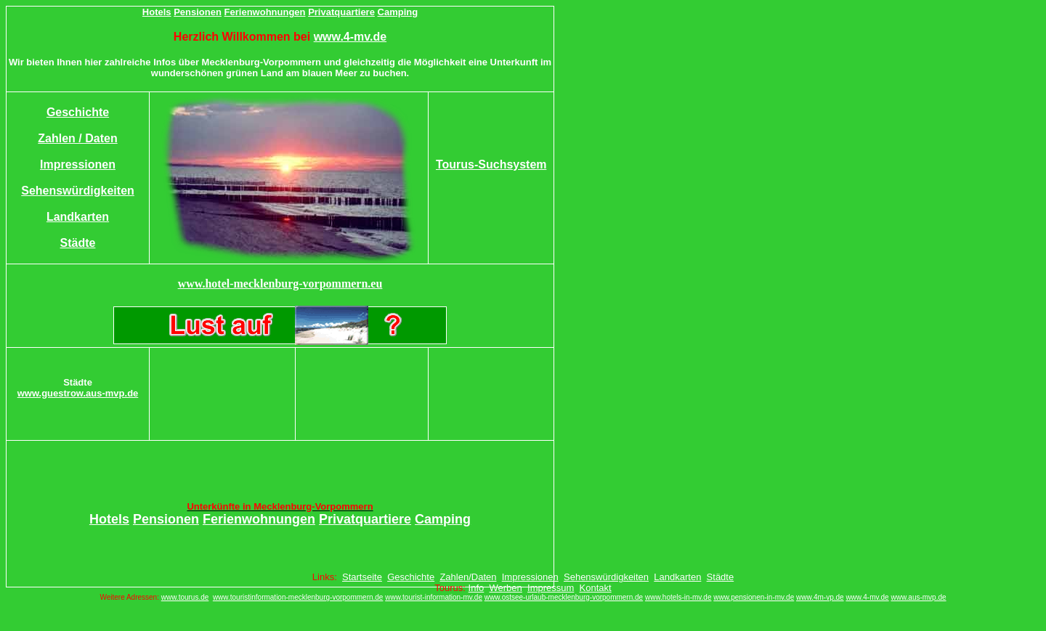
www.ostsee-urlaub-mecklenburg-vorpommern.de (564, 597)
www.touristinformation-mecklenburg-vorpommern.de (298, 597)
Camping (398, 12)
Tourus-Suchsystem (491, 164)
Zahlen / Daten (77, 138)
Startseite (362, 576)
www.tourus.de (185, 597)
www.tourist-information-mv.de (433, 597)
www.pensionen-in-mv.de (753, 597)
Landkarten (77, 217)
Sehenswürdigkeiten (77, 190)
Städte (78, 243)
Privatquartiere (341, 12)
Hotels (156, 12)
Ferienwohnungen (265, 12)
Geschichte (77, 112)
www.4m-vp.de (820, 597)
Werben (506, 587)
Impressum (550, 587)
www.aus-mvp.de (918, 597)
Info (477, 587)
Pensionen (198, 12)
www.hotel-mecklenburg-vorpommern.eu (280, 283)
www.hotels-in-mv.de (678, 597)
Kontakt (596, 587)
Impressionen (77, 164)
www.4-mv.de (350, 36)
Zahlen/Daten (467, 576)
